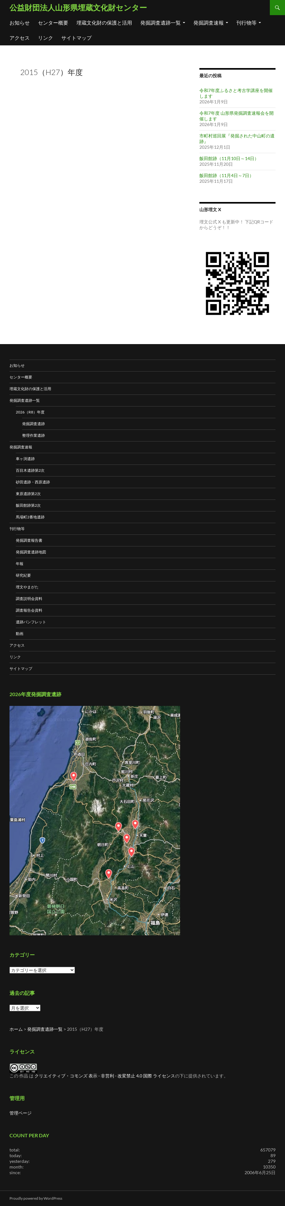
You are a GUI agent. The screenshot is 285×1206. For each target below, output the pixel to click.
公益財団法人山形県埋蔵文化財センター (78, 7)
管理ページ (20, 1113)
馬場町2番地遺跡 (30, 517)
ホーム (16, 1029)
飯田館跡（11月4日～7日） (226, 175)
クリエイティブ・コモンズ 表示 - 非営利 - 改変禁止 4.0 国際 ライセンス (104, 1075)
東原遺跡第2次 (28, 493)
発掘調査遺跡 (33, 423)
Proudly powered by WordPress (35, 1198)
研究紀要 (23, 575)
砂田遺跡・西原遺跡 (33, 482)
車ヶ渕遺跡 (25, 458)
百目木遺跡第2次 (30, 470)
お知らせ (19, 23)
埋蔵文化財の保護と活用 (104, 23)
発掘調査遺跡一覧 (160, 23)
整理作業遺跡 (33, 435)
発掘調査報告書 (29, 540)
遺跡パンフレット (31, 622)
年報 (19, 563)
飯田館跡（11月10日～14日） (229, 158)
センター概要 (53, 23)
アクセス (19, 38)
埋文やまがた (27, 587)
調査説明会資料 (29, 598)
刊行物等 (246, 23)
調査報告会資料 (29, 610)
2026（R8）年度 (30, 412)
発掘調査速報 (208, 23)
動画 (19, 633)
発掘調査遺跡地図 (31, 552)
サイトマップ (76, 38)
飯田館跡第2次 (28, 505)
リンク (45, 38)
